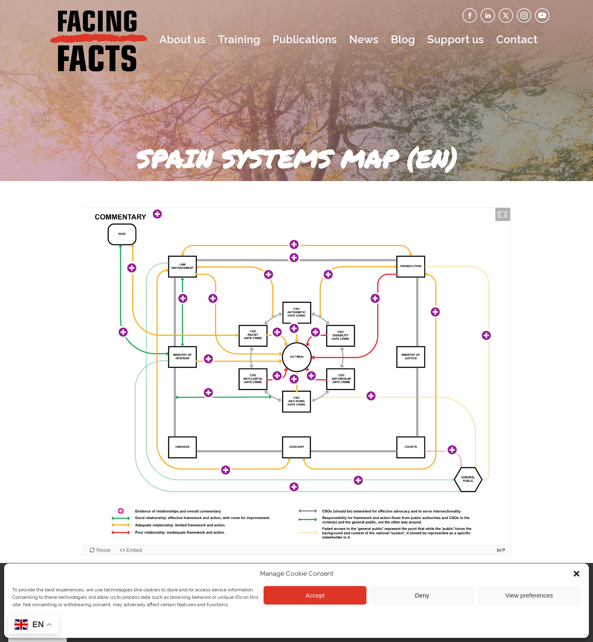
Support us (455, 39)
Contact (516, 39)
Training (239, 39)
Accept (315, 595)
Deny (422, 595)
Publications (305, 39)
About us (182, 39)
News (363, 39)
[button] (576, 574)
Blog (403, 39)
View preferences (529, 595)
